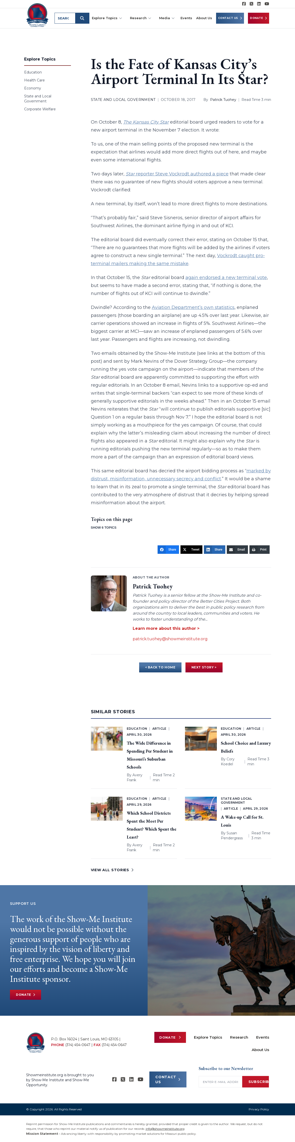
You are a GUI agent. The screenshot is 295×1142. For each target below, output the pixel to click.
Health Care (34, 80)
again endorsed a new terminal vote (226, 277)
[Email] (237, 549)
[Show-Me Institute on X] (251, 4)
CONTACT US (167, 1079)
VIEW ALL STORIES (112, 870)
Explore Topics (107, 18)
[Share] (168, 549)
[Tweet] (191, 549)
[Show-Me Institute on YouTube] (267, 4)
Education (33, 72)
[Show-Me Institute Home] (37, 14)
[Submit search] (83, 18)
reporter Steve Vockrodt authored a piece (177, 174)
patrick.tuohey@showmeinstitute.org (170, 639)
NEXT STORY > (204, 667)
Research (140, 18)
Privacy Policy (259, 1109)
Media (167, 18)
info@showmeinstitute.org (165, 1129)
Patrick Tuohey (223, 99)
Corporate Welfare (40, 109)
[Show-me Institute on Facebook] (244, 4)
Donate (258, 18)
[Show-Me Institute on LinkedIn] (259, 4)
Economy (32, 88)
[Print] (259, 549)
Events (186, 18)
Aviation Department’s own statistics (193, 307)
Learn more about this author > (166, 628)
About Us (204, 18)
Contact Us (230, 18)
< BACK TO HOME (160, 667)
